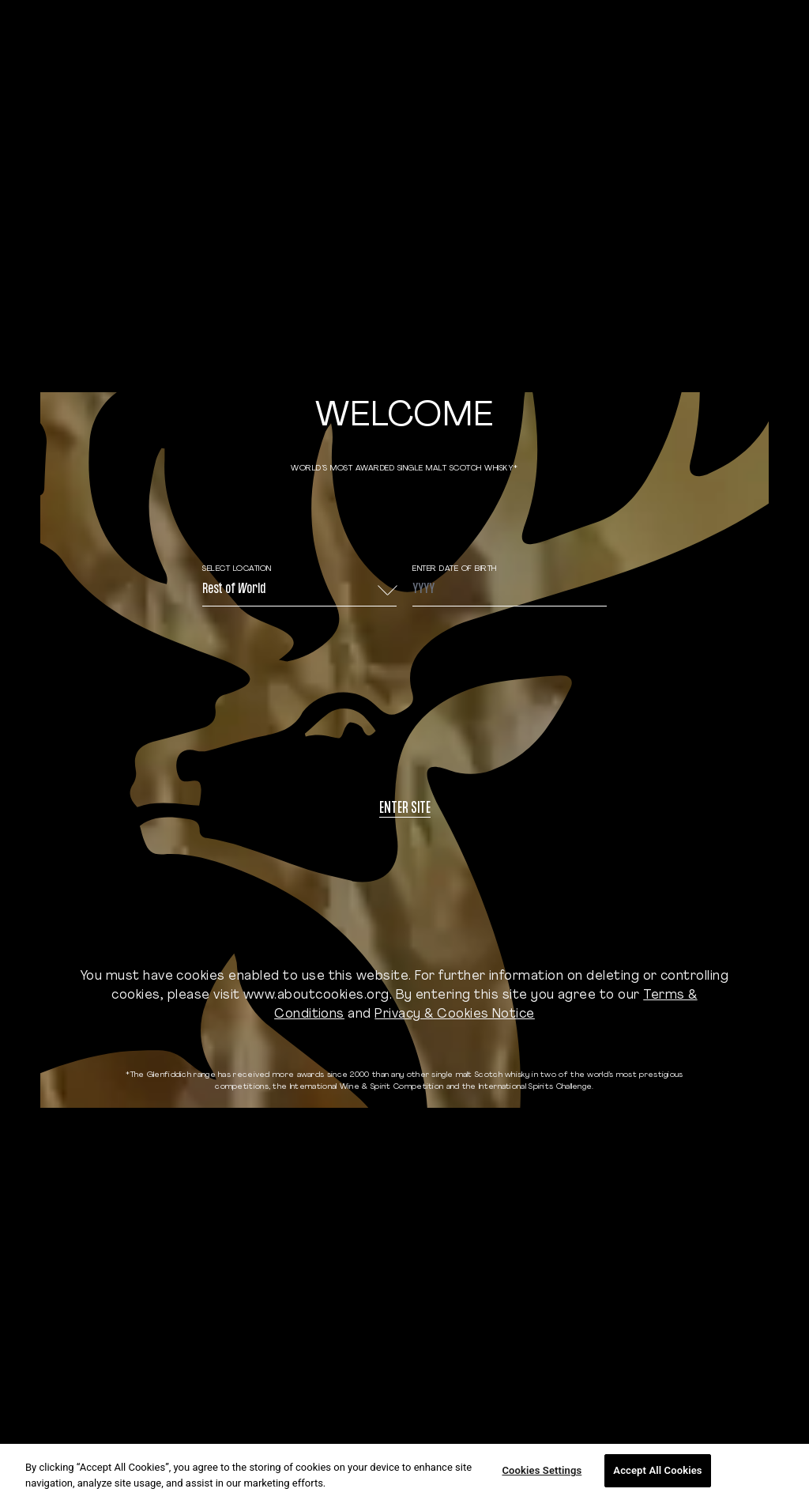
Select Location (237, 569)
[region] (404, 1472)
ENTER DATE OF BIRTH (454, 569)
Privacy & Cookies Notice (454, 1014)
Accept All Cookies (657, 1470)
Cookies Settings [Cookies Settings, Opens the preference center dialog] (541, 1470)
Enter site (405, 809)
